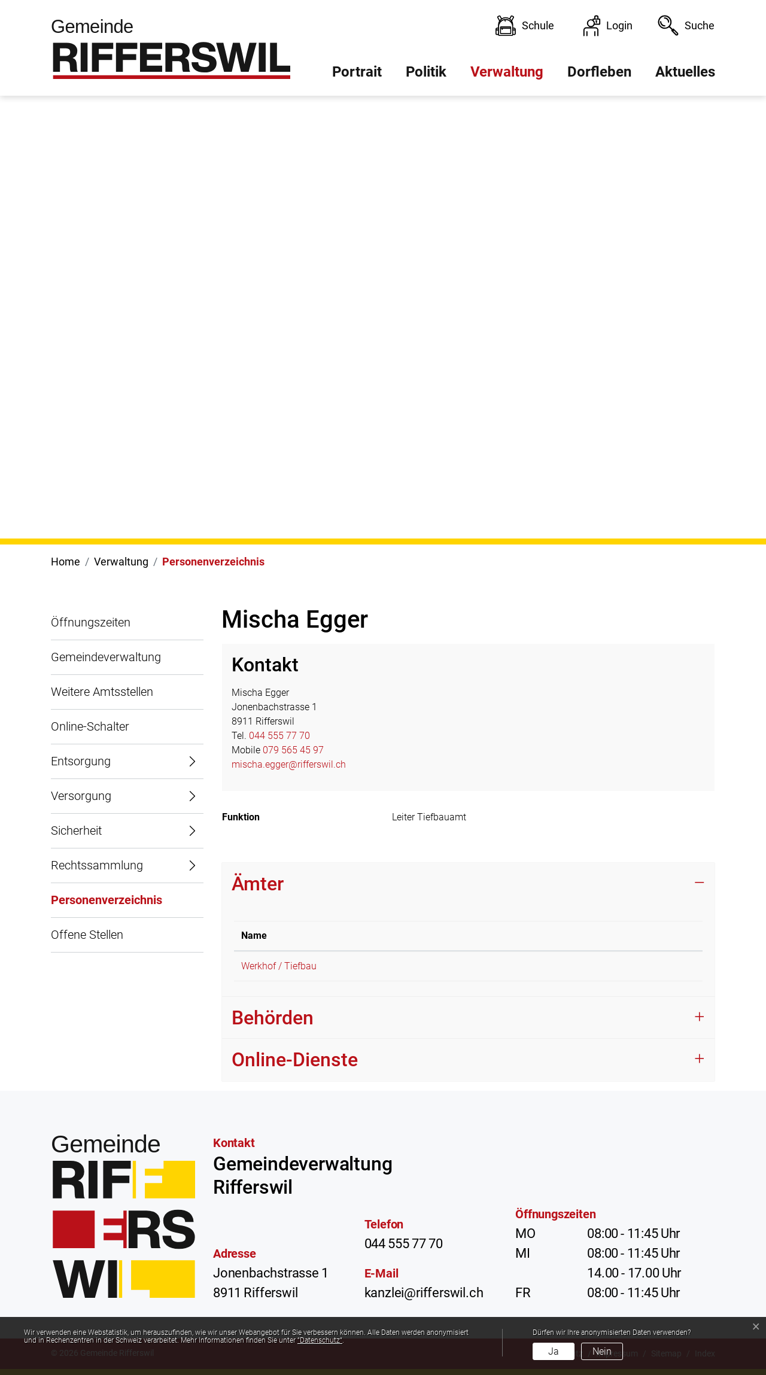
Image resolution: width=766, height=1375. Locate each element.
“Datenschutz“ (319, 1340)
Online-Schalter (90, 726)
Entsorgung (81, 761)
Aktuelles (685, 71)
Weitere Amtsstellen (102, 692)
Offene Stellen (87, 934)
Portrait (357, 71)
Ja (553, 1351)
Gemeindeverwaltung (106, 657)
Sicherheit (76, 830)
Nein (602, 1351)
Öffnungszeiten (90, 622)
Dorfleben (599, 71)
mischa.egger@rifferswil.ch (289, 764)
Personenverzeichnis (106, 905)
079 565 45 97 (293, 750)
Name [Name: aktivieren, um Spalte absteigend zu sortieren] (254, 935)
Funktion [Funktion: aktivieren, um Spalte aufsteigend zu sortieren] (556, 935)
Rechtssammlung (97, 865)
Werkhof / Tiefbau (279, 966)
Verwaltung (506, 71)
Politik (426, 71)
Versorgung (81, 796)
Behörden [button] (273, 1017)
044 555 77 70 (279, 735)
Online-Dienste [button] (295, 1059)
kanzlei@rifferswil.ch (424, 1292)
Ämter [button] (258, 883)
